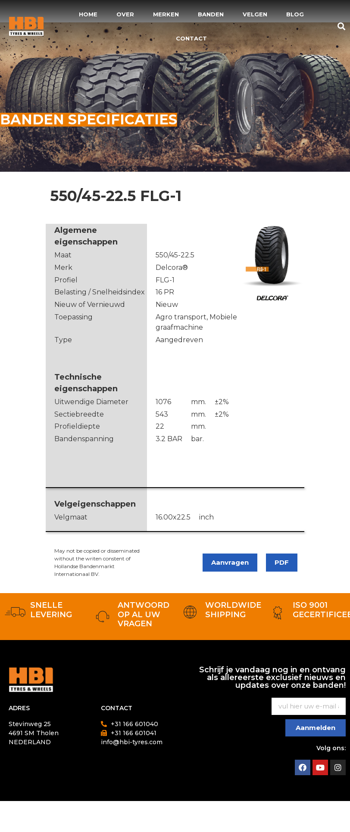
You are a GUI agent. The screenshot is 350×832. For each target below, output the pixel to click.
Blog (295, 14)
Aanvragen (230, 562)
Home (88, 14)
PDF (282, 562)
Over (125, 14)
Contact (191, 38)
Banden (211, 14)
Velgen (255, 14)
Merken (166, 14)
